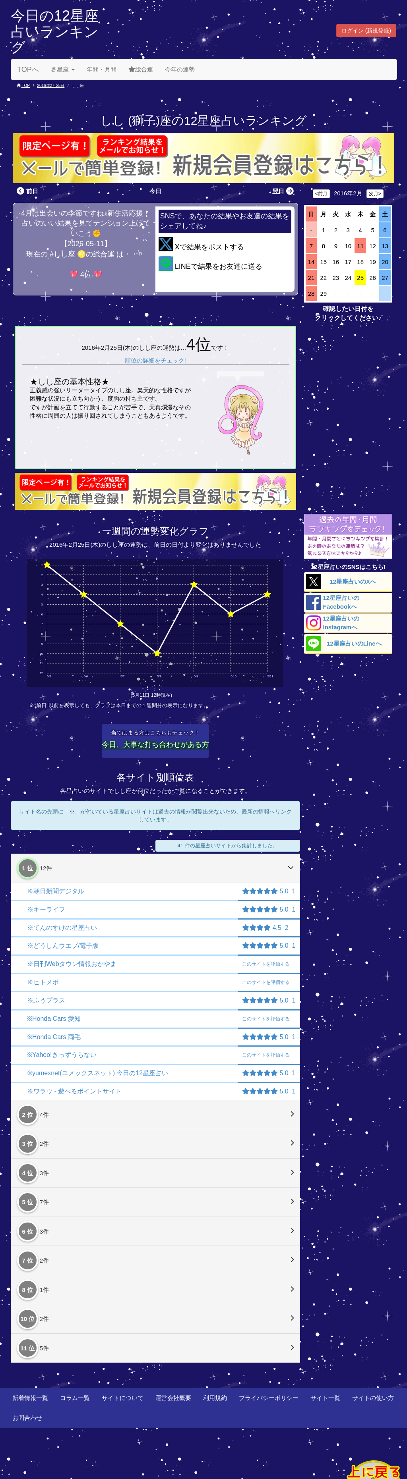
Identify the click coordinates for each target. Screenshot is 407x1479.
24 (348, 277)
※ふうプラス (46, 1000)
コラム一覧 (75, 1397)
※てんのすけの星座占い (62, 927)
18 (360, 261)
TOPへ (28, 69)
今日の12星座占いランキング (55, 31)
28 (311, 293)
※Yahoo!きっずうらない (62, 1054)
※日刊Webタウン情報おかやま (71, 963)
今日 (155, 191)
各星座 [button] (63, 69)
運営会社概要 (173, 1397)
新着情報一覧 (30, 1397)
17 (348, 261)
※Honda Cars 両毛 (54, 1037)
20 (385, 261)
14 (311, 261)
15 (323, 261)
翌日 (284, 191)
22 (323, 277)
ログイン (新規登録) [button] (366, 30)
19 (372, 261)
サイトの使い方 (373, 1397)
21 (311, 277)
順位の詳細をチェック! (155, 360)
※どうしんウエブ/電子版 (63, 945)
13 (385, 246)
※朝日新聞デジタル (55, 891)
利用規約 (215, 1397)
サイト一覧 (325, 1397)
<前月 (321, 194)
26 (372, 277)
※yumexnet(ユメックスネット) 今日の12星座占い (97, 1073)
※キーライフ (46, 909)
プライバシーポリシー (268, 1397)
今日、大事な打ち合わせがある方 (155, 744)
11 (360, 246)
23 (335, 277)
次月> (375, 194)
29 (323, 293)
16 (335, 261)
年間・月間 (101, 69)
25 (360, 277)
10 (348, 246)
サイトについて (122, 1397)
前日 (26, 191)
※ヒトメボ (43, 982)
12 (372, 246)
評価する (266, 964)
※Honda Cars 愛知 (54, 1018)
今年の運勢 (180, 69)
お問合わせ (27, 1417)
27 (385, 277)
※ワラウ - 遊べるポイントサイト (74, 1091)
